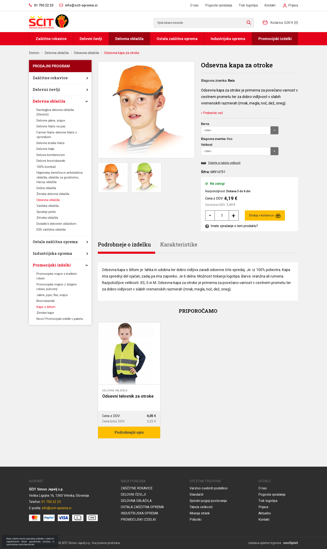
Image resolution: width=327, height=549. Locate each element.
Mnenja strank (200, 513)
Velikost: (207, 144)
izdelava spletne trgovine (264, 543)
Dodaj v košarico (265, 215)
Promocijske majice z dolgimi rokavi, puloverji (56, 287)
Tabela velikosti (201, 507)
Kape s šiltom (45, 307)
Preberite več (212, 113)
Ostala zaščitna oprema (177, 38)
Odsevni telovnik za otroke (127, 396)
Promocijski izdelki (275, 38)
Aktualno (264, 513)
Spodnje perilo (46, 212)
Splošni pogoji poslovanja (208, 501)
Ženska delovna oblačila (52, 194)
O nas (194, 5)
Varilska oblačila (47, 206)
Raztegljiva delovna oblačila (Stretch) (55, 112)
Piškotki (195, 519)
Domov (34, 53)
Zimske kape (45, 313)
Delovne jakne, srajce (50, 120)
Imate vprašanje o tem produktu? (231, 226)
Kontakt (269, 5)
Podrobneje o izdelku (124, 244)
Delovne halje (45, 149)
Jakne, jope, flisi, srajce (52, 295)
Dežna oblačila (46, 188)
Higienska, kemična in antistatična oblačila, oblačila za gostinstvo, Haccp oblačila (59, 177)
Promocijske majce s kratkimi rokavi (56, 276)
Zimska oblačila (47, 218)
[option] (129, 380)
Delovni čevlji (91, 38)
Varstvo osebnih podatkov (209, 488)
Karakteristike (178, 244)
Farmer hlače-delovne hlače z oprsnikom (56, 135)
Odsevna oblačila (86, 53)
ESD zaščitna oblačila (51, 229)
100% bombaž (46, 167)
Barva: (205, 124)
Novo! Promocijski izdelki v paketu (59, 319)
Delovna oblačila (129, 38)
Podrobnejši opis (129, 432)
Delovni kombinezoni (50, 155)
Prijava (290, 5)
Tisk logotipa (248, 5)
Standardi (196, 494)
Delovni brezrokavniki (50, 161)
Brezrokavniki (45, 301)
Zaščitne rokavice (51, 38)
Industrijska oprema (228, 38)
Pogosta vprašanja (218, 5)
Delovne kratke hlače (50, 143)
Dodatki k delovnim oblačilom (56, 224)
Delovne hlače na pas (50, 126)
